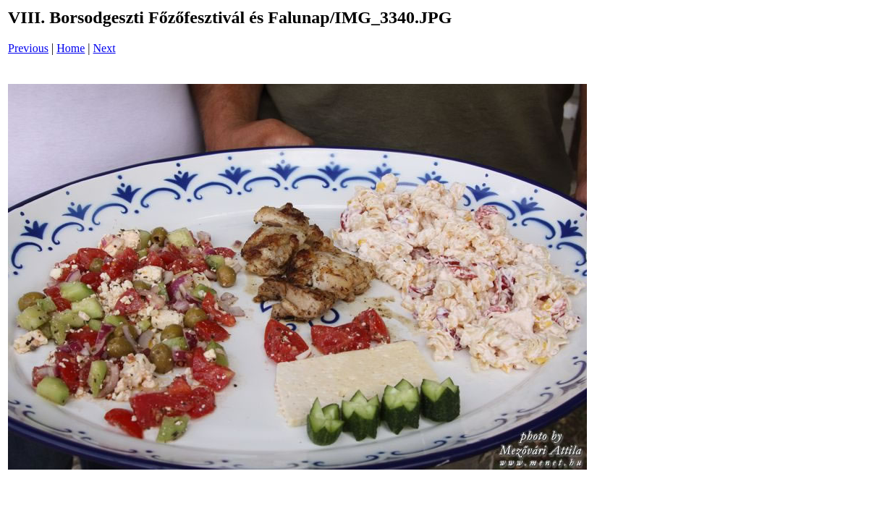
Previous (28, 48)
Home (70, 48)
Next (104, 48)
